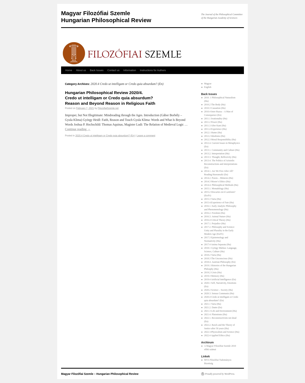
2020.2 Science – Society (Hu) (218, 290)
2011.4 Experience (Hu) (215, 129)
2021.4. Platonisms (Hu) (215, 314)
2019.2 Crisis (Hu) (213, 272)
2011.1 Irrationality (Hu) (215, 118)
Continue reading (77, 129)
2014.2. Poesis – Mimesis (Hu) (218, 178)
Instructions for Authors (153, 70)
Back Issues (96, 70)
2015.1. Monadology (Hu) (216, 188)
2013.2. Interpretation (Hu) (217, 153)
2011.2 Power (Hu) (213, 122)
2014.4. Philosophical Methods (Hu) (221, 185)
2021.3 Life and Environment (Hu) (220, 311)
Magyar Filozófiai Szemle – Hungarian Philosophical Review (99, 373)
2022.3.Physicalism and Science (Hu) (221, 332)
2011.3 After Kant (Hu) (215, 125)
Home (68, 70)
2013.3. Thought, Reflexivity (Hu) (220, 157)
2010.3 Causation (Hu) (215, 108)
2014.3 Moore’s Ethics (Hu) (217, 181)
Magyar (207, 83)
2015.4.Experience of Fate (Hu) (219, 202)
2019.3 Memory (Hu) (214, 276)
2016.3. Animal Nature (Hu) (217, 216)
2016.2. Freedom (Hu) (214, 213)
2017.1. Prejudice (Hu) (215, 223)
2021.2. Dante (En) (213, 307)
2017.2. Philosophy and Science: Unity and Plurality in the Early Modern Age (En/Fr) (219, 230)
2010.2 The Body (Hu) (214, 104)
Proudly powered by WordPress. (220, 374)
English (207, 87)
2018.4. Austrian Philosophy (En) (220, 262)
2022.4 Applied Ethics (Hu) (217, 335)
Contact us (113, 70)
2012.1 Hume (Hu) (213, 132)
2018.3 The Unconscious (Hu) (218, 258)
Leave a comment (146, 135)
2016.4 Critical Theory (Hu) (217, 220)
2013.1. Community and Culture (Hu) (221, 150)
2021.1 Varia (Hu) (212, 304)
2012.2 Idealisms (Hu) (214, 136)
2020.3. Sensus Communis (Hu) (219, 293)
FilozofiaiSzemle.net (108, 108)
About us (81, 70)
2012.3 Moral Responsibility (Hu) (220, 139)
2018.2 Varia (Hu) (212, 255)
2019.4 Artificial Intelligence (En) (220, 279)
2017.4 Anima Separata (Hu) (217, 244)
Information (129, 70)
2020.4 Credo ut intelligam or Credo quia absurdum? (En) (105, 135)
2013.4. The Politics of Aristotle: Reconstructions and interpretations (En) (220, 164)
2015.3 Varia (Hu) (212, 199)
